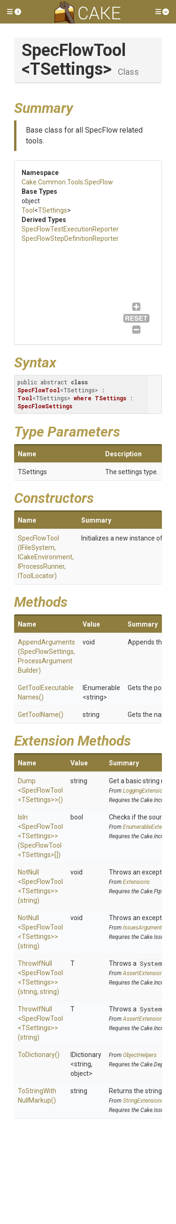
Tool (28, 210)
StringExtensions (143, 1100)
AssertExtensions (144, 973)
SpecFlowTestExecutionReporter (70, 229)
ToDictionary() (39, 1054)
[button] (14, 12)
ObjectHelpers (140, 1055)
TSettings (52, 210)
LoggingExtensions (145, 790)
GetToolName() (40, 714)
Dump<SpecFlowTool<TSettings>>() (40, 790)
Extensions (136, 882)
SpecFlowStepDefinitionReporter (70, 238)
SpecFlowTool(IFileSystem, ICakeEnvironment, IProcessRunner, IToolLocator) (46, 557)
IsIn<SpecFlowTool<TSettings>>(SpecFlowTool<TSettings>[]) (40, 835)
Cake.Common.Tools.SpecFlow (67, 182)
